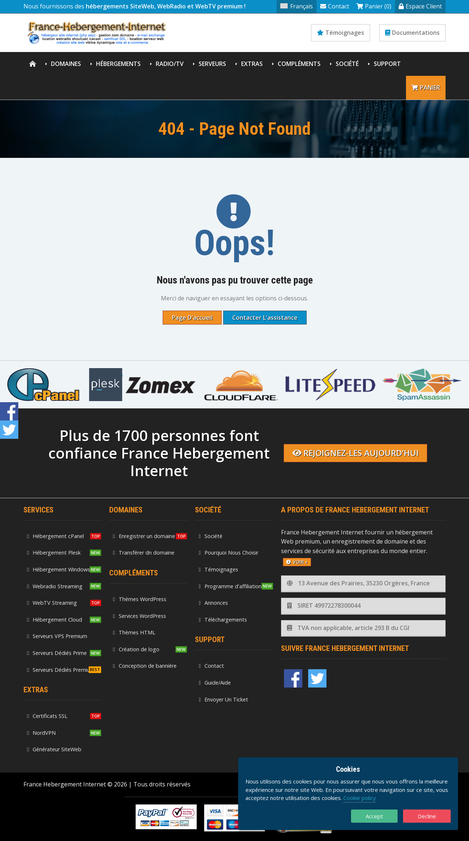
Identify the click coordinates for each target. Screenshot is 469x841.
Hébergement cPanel (55, 536)
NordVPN (41, 732)
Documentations (412, 33)
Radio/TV (170, 64)
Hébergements (118, 64)
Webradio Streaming (54, 586)
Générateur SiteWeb (54, 749)
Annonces (213, 602)
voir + (297, 562)
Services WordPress (139, 615)
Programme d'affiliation (230, 586)
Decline (427, 816)
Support (387, 64)
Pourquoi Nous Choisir (228, 552)
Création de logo (136, 649)
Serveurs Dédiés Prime (57, 652)
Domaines (66, 64)
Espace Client (420, 6)
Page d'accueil (192, 318)
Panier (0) (374, 6)
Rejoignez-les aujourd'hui (355, 453)
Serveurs (212, 64)
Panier (425, 88)
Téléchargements (223, 619)
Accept (374, 816)
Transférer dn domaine (143, 552)
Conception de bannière (144, 665)
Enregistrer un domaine (144, 536)
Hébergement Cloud (54, 619)
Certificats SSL (47, 715)
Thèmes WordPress (139, 599)
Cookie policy (359, 797)
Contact (334, 6)
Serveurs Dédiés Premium (61, 669)
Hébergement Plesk (54, 552)
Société (347, 64)
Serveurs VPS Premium (57, 636)
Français (296, 6)
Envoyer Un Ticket (223, 699)
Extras (252, 64)
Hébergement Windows (58, 569)
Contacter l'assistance (265, 318)
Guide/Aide (214, 682)
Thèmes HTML (134, 632)
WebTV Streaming (52, 602)
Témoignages (340, 33)
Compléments (299, 64)
